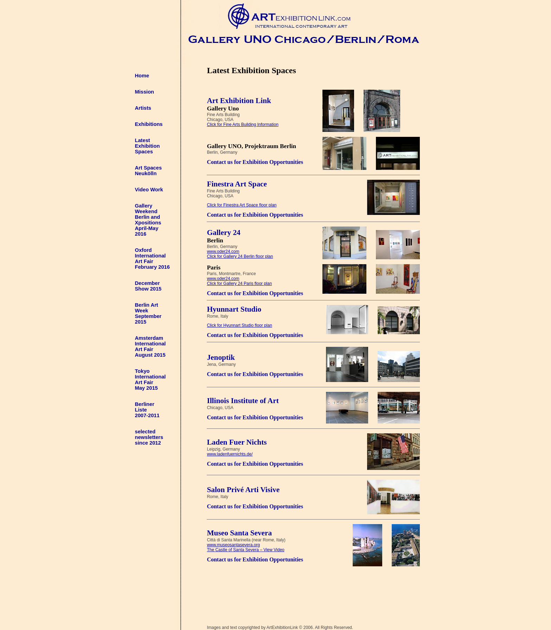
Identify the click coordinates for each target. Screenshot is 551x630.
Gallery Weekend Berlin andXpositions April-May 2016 (148, 220)
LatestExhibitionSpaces (147, 146)
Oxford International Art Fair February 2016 (152, 258)
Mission (144, 92)
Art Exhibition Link (239, 100)
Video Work (149, 189)
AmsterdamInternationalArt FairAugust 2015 (150, 346)
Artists (143, 108)
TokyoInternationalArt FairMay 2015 (150, 379)
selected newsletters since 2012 (149, 437)
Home (142, 75)
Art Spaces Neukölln (148, 170)
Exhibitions (149, 124)
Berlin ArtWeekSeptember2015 (148, 313)
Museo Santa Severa (239, 533)
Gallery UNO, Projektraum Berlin (251, 146)
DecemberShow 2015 (148, 286)
